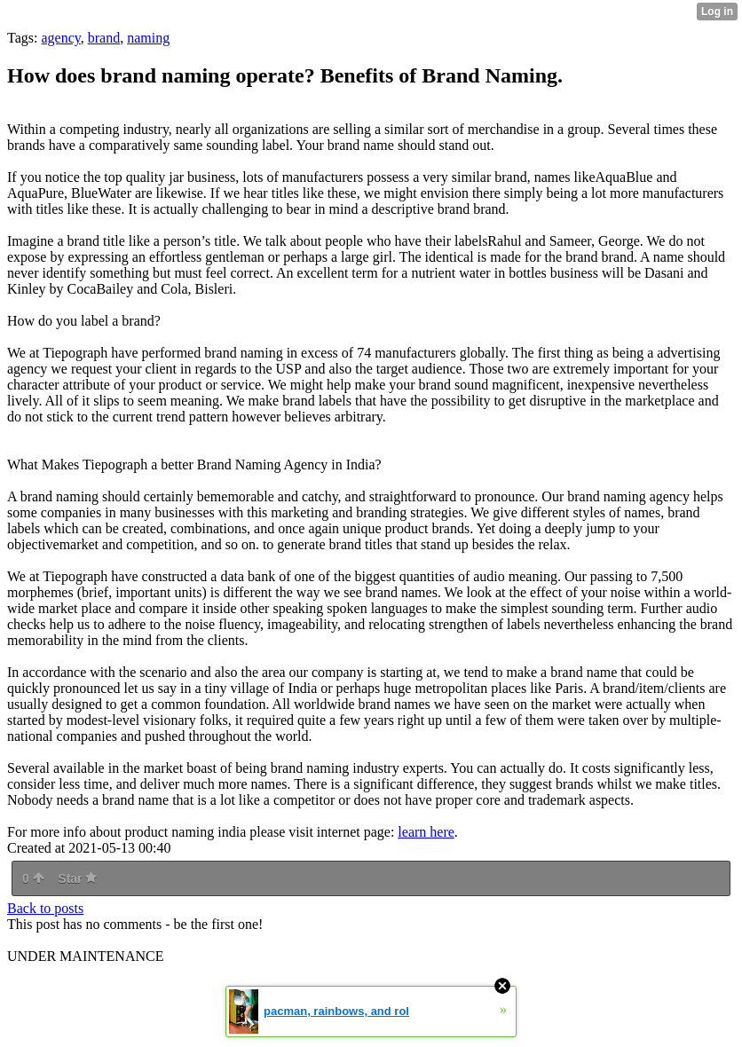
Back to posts (45, 908)
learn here (426, 831)
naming (148, 37)
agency (60, 37)
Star (77, 878)
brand (104, 37)
